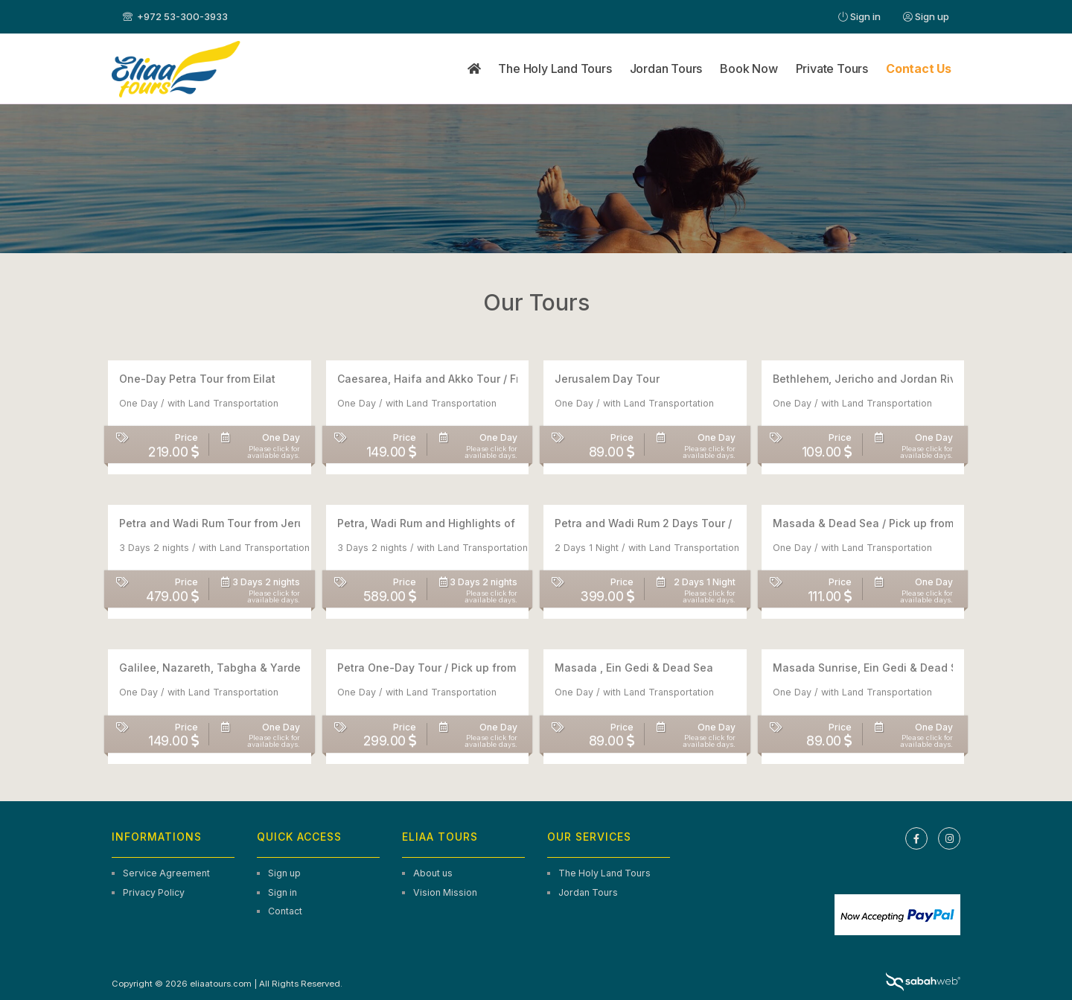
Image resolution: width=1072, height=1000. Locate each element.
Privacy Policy (154, 892)
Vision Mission (445, 892)
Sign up (926, 16)
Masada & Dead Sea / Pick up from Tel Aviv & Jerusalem (919, 523)
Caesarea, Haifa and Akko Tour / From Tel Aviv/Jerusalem (486, 378)
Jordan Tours (666, 68)
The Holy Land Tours (554, 68)
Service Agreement (166, 873)
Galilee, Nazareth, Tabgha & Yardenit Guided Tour (250, 667)
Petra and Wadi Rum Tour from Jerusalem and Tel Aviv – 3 (269, 523)
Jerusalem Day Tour (607, 378)
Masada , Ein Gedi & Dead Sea (634, 667)
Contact (285, 911)
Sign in (859, 16)
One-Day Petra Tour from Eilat (197, 378)
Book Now (748, 68)
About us (433, 873)
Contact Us (918, 68)
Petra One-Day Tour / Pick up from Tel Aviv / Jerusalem (480, 667)
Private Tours (832, 68)
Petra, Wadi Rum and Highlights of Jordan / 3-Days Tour (483, 523)
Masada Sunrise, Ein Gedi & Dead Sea (872, 667)
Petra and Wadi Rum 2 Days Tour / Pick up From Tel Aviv (699, 523)
